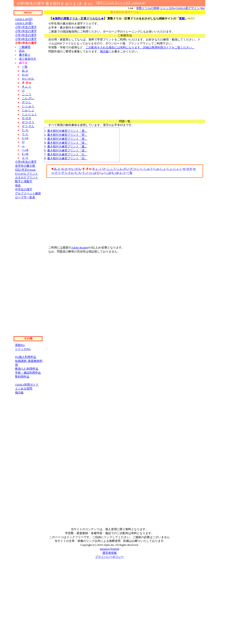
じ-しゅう (146, 168)
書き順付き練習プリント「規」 (67, 138)
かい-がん (75, 168)
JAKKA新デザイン (188, 8)
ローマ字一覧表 (25, 197)
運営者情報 (109, 552)
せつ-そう (28, 122)
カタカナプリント (26, 177)
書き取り (24, 54)
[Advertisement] (124, 85)
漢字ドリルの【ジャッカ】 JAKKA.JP (121, 2)
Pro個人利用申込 (25, 357)
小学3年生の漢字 (25, 35)
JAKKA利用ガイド (27, 384)
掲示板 (104, 51)
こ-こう (111, 168)
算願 (182, 18)
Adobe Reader (79, 247)
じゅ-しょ (159, 168)
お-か (64, 168)
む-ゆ (115, 172)
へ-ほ (107, 172)
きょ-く (97, 168)
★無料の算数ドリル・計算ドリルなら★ (78, 18)
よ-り (122, 172)
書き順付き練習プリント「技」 (67, 142)
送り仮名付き (27, 58)
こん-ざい (123, 168)
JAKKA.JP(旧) (23, 19)
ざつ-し (134, 168)
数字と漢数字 (23, 181)
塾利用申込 (22, 376)
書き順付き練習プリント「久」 (67, 154)
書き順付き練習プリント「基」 (67, 130)
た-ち (78, 172)
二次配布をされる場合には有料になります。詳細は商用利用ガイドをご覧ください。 (140, 47)
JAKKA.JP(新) (23, 23)
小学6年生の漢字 (25, 161)
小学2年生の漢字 (25, 31)
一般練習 (24, 47)
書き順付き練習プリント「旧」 (67, 158)
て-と (85, 172)
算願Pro (20, 345)
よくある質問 (23, 388)
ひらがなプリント (26, 173)
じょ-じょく (174, 168)
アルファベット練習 (28, 193)
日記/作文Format (25, 169)
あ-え (57, 168)
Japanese (105, 548)
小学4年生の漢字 (25, 39)
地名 (18, 185)
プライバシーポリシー (109, 556)
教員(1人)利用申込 (26, 368)
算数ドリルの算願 (147, 8)
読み (22, 50)
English (115, 548)
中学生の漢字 (23, 189)
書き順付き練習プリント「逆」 (67, 150)
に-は (93, 172)
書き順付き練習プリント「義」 (67, 146)
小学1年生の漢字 (25, 27)
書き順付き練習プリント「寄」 (67, 134)
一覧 (129, 172)
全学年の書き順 (25, 165)
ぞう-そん (67, 172)
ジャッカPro (167, 8)
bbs (203, 8)
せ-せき (187, 168)
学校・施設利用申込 (28, 372)
